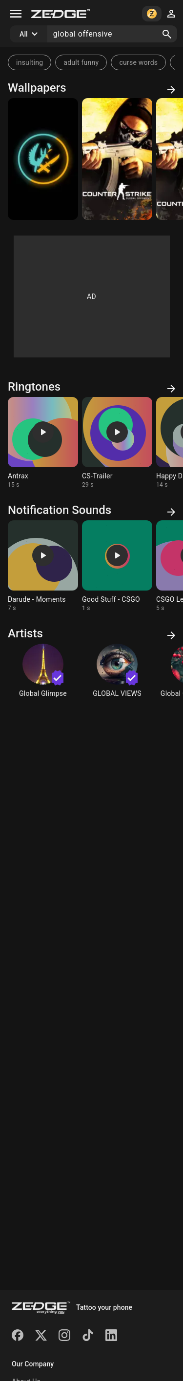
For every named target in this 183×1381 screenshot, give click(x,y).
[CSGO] (43, 159)
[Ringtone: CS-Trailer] (117, 443)
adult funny (81, 62)
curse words (138, 62)
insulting (29, 62)
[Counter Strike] (117, 159)
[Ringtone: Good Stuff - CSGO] (117, 566)
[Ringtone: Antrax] (43, 443)
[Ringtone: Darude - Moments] (43, 566)
